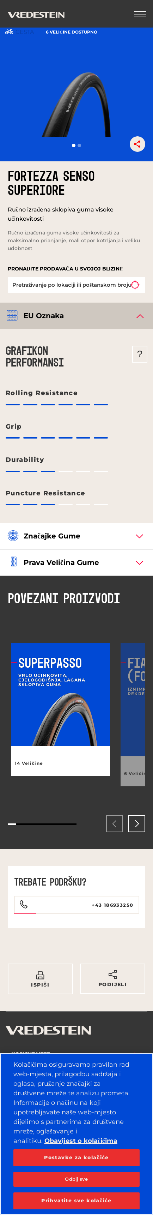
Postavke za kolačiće (76, 1157)
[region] (76, 1134)
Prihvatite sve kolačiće (76, 1200)
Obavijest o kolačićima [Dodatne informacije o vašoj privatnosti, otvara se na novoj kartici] (80, 1141)
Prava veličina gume (61, 562)
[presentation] (114, 823)
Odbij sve (76, 1179)
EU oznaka (44, 315)
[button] (73, 145)
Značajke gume (52, 536)
